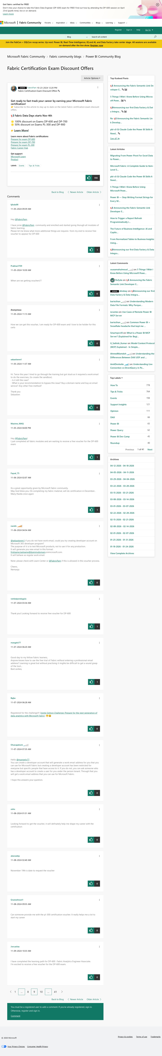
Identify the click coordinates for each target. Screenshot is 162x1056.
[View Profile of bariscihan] (115, 301)
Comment (15, 1015)
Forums (48, 22)
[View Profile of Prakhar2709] (16, 265)
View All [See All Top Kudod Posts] (115, 138)
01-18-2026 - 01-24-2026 (122, 546)
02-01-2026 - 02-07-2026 (122, 533)
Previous (129, 449)
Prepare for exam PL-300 (22, 145)
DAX (112, 417)
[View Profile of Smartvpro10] (116, 332)
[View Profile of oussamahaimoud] (119, 269)
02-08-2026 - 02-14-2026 (122, 526)
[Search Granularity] (77, 37)
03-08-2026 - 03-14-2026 (122, 499)
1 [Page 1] (15, 991)
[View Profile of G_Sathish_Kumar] (118, 343)
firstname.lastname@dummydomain (28, 552)
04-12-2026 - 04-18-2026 (122, 465)
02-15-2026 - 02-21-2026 (122, 519)
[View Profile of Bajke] (13, 697)
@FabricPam (21, 219)
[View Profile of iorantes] (114, 311)
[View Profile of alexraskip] (15, 855)
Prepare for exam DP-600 (23, 139)
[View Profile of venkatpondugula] (18, 598)
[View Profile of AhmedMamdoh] (118, 353)
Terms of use (141, 1036)
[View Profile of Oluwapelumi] (17, 744)
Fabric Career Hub (19, 147)
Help (138, 29)
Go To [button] (148, 30)
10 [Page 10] (41, 991)
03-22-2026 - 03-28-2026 (122, 485)
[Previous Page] (9, 992)
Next (150, 449)
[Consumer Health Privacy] (37, 1046)
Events (21, 165)
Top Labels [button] (115, 377)
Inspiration (60, 22)
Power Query (116, 430)
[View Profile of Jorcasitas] (15, 946)
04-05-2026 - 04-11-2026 (122, 472)
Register (118, 29)
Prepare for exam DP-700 (23, 142)
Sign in (129, 29)
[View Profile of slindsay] (123, 290)
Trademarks (156, 1036)
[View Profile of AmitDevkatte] (117, 364)
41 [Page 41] (55, 991)
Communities (85, 22)
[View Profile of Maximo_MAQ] (17, 423)
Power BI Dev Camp (120, 436)
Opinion (114, 410)
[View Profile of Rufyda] (118, 280)
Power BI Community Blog (103, 56)
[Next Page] (61, 992)
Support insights (118, 404)
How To (114, 385)
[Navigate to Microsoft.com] (8, 22)
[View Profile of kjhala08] (14, 204)
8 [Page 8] (28, 991)
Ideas (72, 22)
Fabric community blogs (65, 56)
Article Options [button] (91, 78)
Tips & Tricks (34, 165)
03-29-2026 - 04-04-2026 (122, 479)
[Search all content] (124, 37)
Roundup (115, 443)
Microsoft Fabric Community (26, 56)
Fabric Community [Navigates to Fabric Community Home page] (30, 22)
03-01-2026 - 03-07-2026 (122, 506)
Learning (109, 22)
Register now (96, 45)
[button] (98, 87)
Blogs (98, 22)
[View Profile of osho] (13, 809)
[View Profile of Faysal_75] (15, 473)
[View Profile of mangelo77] (16, 642)
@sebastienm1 (18, 540)
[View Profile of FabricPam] (31, 87)
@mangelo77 (22, 759)
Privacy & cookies (125, 1036)
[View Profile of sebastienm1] (16, 359)
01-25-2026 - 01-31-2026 (121, 539)
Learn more (8, 13)
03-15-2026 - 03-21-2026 (122, 492)
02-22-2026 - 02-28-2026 (122, 512)
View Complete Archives (122, 553)
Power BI (114, 423)
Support (121, 22)
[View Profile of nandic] (14, 525)
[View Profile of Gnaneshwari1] (17, 899)
